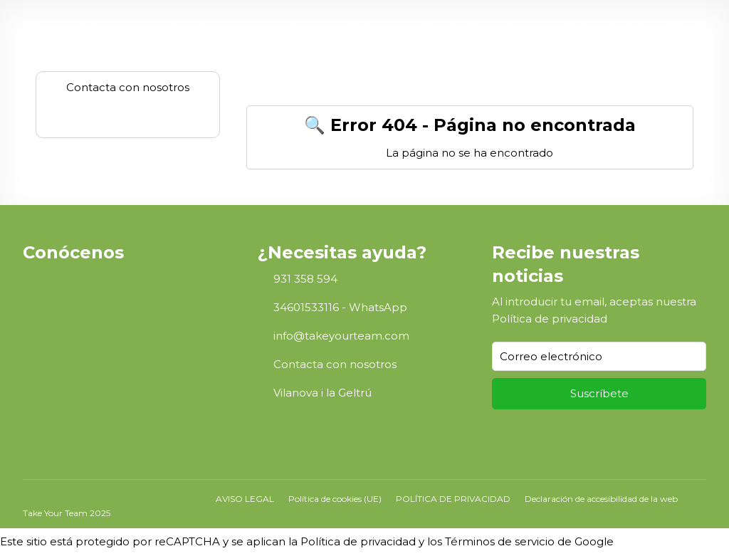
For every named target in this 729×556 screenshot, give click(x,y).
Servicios (527, 26)
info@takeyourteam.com (341, 335)
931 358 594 (305, 278)
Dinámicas (374, 26)
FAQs (577, 26)
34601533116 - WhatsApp (340, 307)
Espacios (312, 26)
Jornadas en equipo (217, 26)
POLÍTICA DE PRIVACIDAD (453, 498)
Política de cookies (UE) (335, 498)
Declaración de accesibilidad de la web (601, 498)
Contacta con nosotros (335, 364)
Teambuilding (457, 26)
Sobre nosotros (118, 26)
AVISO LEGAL (245, 498)
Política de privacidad (549, 318)
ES (674, 26)
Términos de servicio (500, 541)
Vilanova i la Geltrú (322, 392)
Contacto (629, 26)
